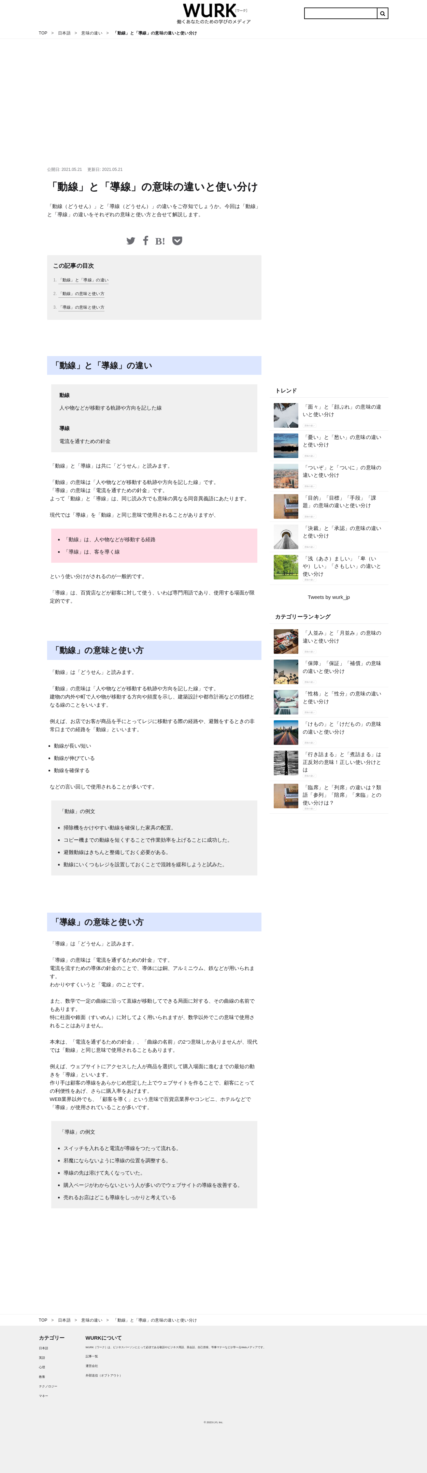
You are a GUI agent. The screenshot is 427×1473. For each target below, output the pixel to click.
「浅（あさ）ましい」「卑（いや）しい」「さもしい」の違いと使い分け (342, 566)
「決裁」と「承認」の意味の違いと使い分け (342, 532)
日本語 (43, 1348)
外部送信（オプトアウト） (104, 1375)
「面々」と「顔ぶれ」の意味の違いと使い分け (342, 410)
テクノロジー (48, 1386)
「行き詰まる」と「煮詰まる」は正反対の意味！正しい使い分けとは (342, 761)
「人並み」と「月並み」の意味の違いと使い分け (342, 637)
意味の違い (309, 426)
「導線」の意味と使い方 (81, 307)
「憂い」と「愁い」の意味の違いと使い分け (342, 441)
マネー (43, 1396)
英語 (42, 1357)
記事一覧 (92, 1356)
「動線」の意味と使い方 (81, 293)
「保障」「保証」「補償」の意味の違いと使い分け (342, 667)
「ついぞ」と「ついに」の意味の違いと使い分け (342, 471)
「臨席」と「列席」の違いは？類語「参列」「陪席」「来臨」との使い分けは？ (342, 795)
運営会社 (92, 1366)
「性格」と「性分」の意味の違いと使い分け (342, 697)
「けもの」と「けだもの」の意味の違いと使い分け (342, 728)
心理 (42, 1367)
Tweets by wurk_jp (329, 597)
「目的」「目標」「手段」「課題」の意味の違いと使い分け (339, 502)
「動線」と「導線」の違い (83, 280)
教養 (42, 1377)
